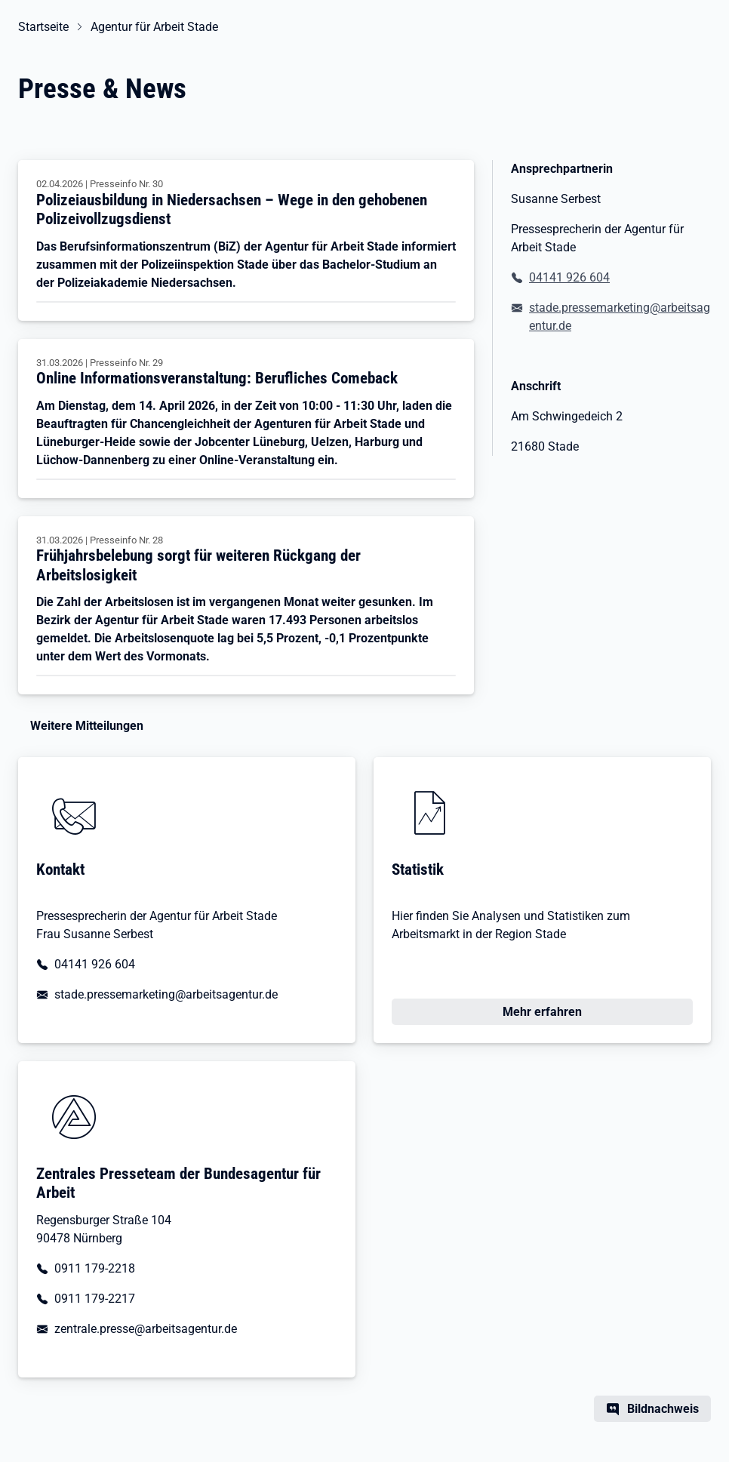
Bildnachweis (663, 1409)
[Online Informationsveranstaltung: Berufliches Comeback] (246, 418)
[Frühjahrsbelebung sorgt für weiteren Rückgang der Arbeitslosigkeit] (246, 605)
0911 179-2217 (94, 1298)
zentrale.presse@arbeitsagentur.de (145, 1329)
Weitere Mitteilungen (86, 726)
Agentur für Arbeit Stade (154, 27)
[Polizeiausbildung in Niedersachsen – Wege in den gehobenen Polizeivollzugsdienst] (246, 240)
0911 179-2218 (94, 1268)
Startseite (43, 27)
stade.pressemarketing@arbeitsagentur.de (619, 316)
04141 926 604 (569, 277)
